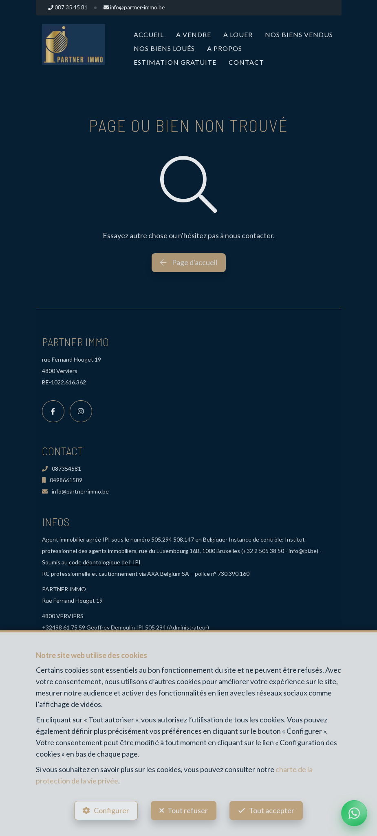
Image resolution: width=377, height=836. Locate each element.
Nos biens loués (164, 48)
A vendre (193, 34)
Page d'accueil (188, 262)
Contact (246, 62)
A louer (238, 34)
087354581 (61, 468)
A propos (224, 48)
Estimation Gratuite (175, 62)
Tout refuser (188, 809)
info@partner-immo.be (75, 491)
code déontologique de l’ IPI (105, 562)
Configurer (111, 809)
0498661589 (62, 479)
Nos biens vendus (299, 34)
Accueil (149, 34)
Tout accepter (272, 809)
